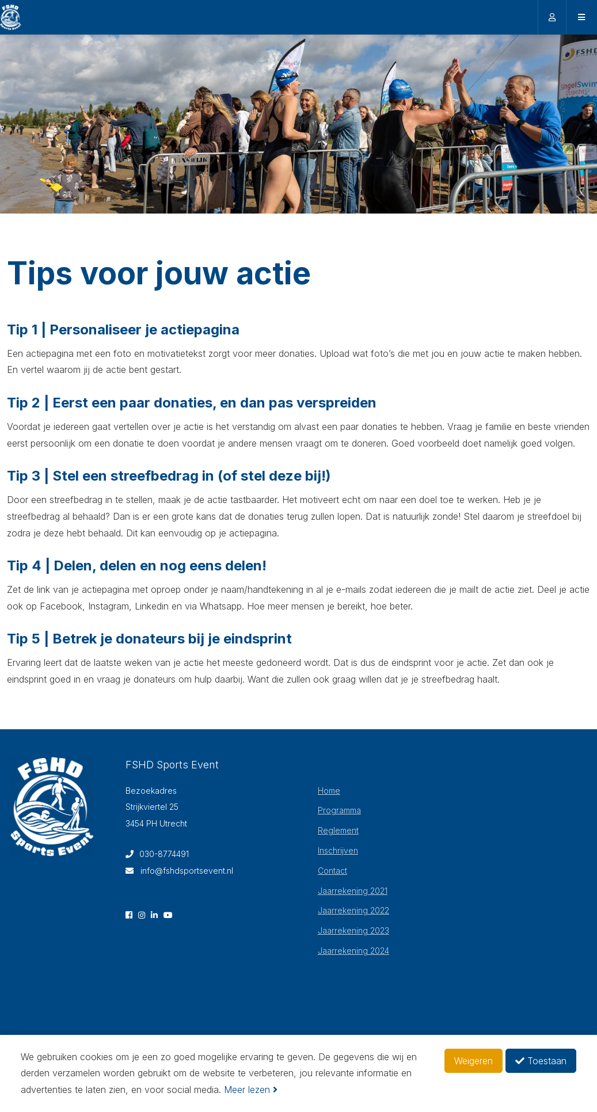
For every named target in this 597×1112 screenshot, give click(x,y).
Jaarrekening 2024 (353, 950)
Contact (332, 870)
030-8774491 (157, 854)
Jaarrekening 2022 (353, 910)
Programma (339, 810)
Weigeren (473, 1061)
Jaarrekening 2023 (353, 930)
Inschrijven (338, 850)
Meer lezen (250, 1089)
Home (329, 790)
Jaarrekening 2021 (352, 891)
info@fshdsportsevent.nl (179, 870)
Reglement (338, 830)
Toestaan (540, 1061)
